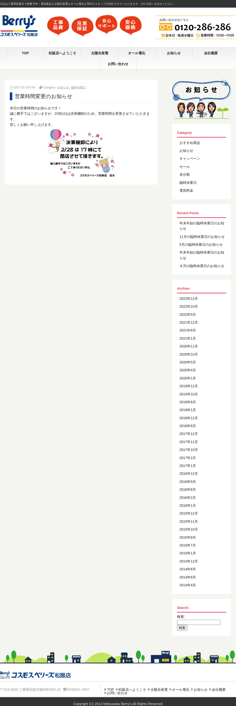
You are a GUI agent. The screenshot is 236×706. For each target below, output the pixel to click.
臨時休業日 (78, 87)
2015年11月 (188, 521)
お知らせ (174, 53)
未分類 (184, 174)
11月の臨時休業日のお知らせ (202, 237)
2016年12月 (188, 473)
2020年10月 (188, 354)
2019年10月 (188, 394)
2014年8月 (187, 569)
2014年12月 (188, 561)
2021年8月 (187, 330)
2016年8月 (187, 489)
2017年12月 (188, 434)
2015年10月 (188, 529)
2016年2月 (187, 498)
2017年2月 (187, 458)
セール (184, 167)
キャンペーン (189, 158)
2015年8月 (187, 537)
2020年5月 (187, 362)
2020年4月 (187, 370)
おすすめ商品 (189, 143)
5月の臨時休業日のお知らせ (201, 244)
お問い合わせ (118, 64)
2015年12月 (188, 513)
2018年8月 (187, 426)
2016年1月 (187, 505)
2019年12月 (188, 386)
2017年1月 (187, 466)
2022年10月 (188, 306)
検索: (181, 617)
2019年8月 (187, 402)
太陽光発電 (99, 53)
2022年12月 (188, 299)
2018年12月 (188, 418)
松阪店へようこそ (62, 53)
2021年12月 (188, 322)
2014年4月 (187, 585)
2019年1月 (187, 410)
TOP (25, 53)
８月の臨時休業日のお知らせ (201, 266)
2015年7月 (187, 545)
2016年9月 (187, 482)
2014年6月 (187, 577)
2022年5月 (187, 315)
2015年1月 (187, 553)
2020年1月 (187, 378)
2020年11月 (188, 346)
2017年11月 (188, 442)
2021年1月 (187, 338)
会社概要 (211, 53)
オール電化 (136, 53)
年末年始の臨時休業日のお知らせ (201, 226)
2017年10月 (188, 450)
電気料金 (186, 190)
